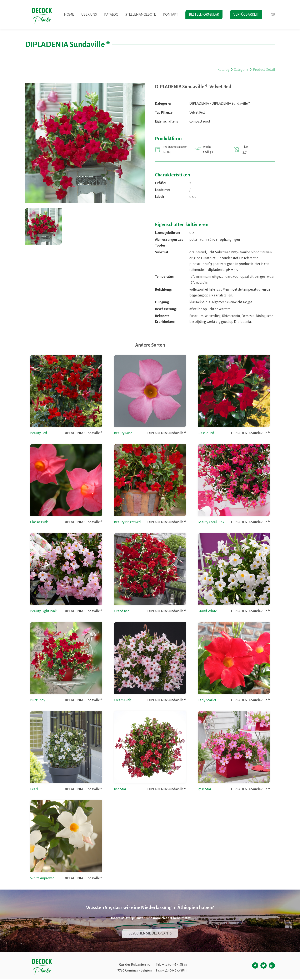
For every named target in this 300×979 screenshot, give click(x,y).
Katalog (111, 14)
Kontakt (170, 14)
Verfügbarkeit (246, 14)
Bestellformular (204, 14)
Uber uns (89, 14)
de (273, 15)
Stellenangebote (140, 14)
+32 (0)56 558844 (174, 965)
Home (69, 14)
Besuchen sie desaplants (150, 933)
